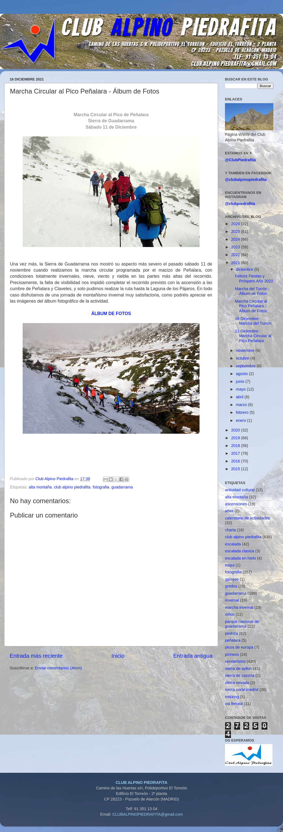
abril (240, 397)
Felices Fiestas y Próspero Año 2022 (254, 278)
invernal (232, 600)
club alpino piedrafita (72, 487)
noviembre (246, 350)
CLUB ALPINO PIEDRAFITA (141, 782)
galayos (232, 579)
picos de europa (239, 647)
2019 (236, 438)
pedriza (231, 633)
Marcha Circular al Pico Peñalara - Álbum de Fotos (251, 306)
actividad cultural (240, 490)
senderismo (235, 661)
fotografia (101, 487)
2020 (236, 430)
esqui (229, 565)
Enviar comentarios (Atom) (58, 668)
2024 (236, 239)
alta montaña (40, 487)
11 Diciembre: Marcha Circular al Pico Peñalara (253, 336)
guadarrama (122, 487)
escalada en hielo (240, 558)
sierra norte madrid (241, 689)
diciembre (245, 269)
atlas (229, 511)
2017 (236, 453)
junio (240, 381)
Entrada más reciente (36, 656)
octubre (243, 358)
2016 (236, 461)
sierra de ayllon (238, 668)
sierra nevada (237, 682)
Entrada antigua (193, 656)
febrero (243, 412)
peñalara (232, 640)
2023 (236, 247)
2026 (236, 224)
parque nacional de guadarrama (242, 623)
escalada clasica (239, 551)
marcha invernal (239, 607)
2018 (236, 445)
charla (230, 530)
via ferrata (234, 703)
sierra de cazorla (239, 675)
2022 (236, 255)
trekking (232, 697)
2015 (236, 469)
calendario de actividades (247, 518)
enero (241, 420)
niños (229, 614)
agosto (242, 373)
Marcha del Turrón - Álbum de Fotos (252, 291)
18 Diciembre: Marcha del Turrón (253, 321)
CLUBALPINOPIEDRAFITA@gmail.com (147, 814)
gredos (231, 586)
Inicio (117, 656)
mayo (241, 389)
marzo (242, 404)
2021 (236, 263)
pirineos (232, 654)
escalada (233, 544)
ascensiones (236, 504)
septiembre (246, 366)
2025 (236, 231)
